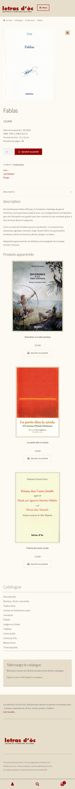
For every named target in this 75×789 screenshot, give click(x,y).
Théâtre (7, 629)
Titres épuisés (10, 647)
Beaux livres (9, 642)
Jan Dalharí (8, 173)
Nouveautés (9, 596)
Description (9, 191)
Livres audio (9, 633)
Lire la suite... (9, 711)
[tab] (37, 192)
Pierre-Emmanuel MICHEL (38, 770)
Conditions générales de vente (41, 766)
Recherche (37, 784)
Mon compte (12, 784)
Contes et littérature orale (16, 610)
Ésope (6, 177)
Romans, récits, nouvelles (16, 601)
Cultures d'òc (10, 638)
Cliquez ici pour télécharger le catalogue (25, 677)
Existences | (24, 770)
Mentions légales (24, 766)
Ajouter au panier (30, 151)
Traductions (30, 20)
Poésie (6, 619)
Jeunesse (8, 615)
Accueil (9, 20)
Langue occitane (11, 624)
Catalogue (18, 20)
